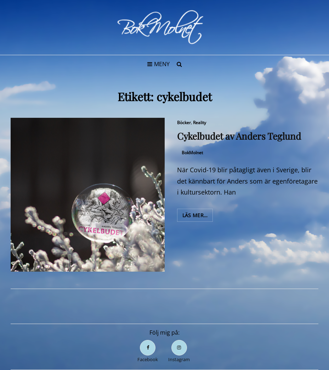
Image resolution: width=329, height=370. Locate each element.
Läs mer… (197, 216)
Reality (199, 123)
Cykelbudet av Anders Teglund (239, 136)
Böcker (184, 123)
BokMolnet (192, 153)
